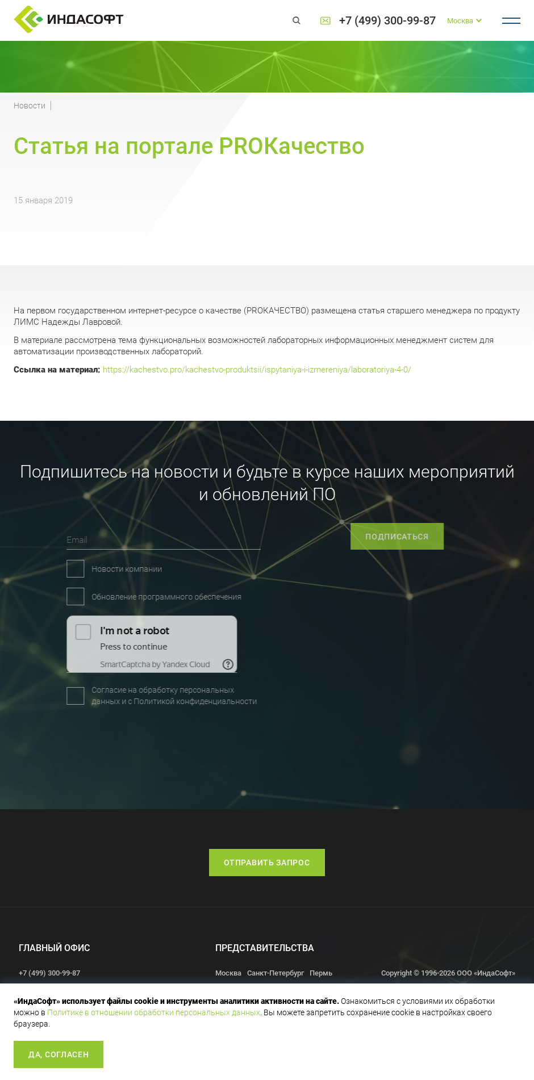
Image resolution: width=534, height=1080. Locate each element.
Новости (29, 105)
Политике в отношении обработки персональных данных (153, 1012)
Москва (228, 973)
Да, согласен (58, 1054)
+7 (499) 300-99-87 (387, 20)
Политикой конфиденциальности (139, 701)
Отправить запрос (267, 862)
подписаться (424, 536)
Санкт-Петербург (275, 973)
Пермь (321, 973)
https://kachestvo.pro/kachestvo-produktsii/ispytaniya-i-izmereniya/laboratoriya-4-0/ (257, 370)
